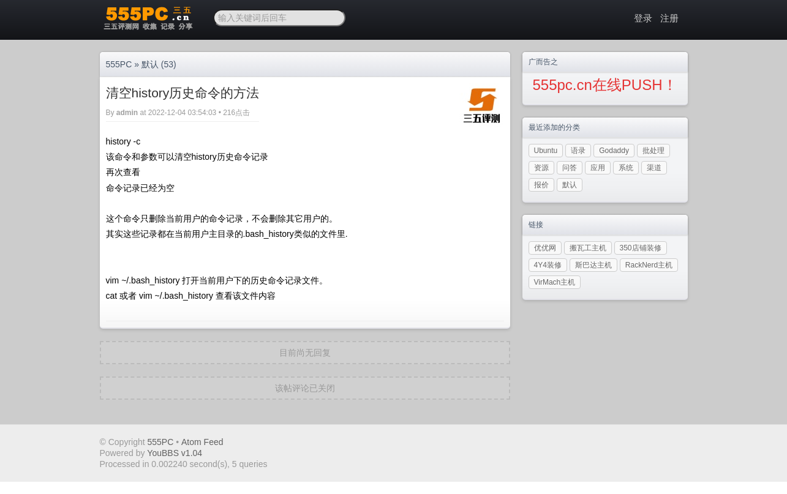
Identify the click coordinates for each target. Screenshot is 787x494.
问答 (569, 167)
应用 (597, 167)
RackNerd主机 (648, 265)
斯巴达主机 (593, 265)
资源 (541, 167)
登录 (643, 18)
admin (127, 112)
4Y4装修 (548, 265)
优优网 (545, 248)
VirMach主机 (555, 282)
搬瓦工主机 (588, 248)
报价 (541, 185)
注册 (669, 18)
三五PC (147, 18)
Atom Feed (202, 442)
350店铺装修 (640, 248)
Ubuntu (546, 150)
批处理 (653, 150)
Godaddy (614, 150)
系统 (626, 167)
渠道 (654, 167)
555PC (119, 64)
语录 (578, 150)
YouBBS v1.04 (174, 453)
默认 (150, 64)
